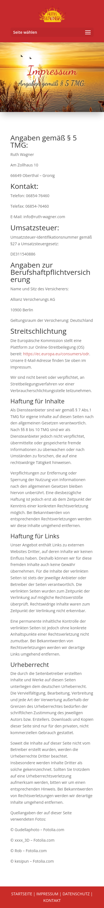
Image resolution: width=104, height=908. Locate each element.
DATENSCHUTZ (76, 893)
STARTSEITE (21, 893)
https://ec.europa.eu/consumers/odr (56, 353)
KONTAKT (52, 900)
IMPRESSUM (47, 893)
